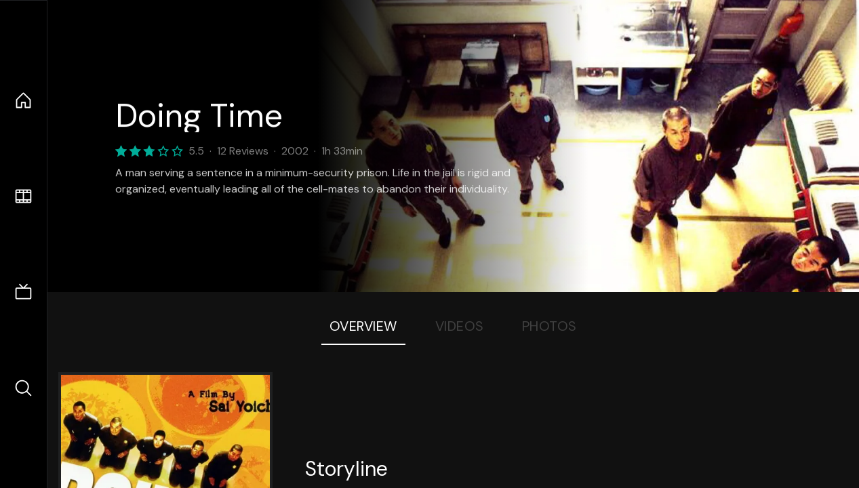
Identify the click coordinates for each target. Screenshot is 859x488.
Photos (549, 326)
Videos (459, 326)
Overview (363, 326)
